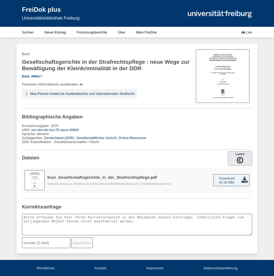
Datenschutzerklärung (220, 268)
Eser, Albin (31, 76)
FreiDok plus (41, 9)
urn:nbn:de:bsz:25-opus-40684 (55, 130)
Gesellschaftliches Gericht (96, 138)
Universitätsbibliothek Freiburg (50, 18)
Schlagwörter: (33, 138)
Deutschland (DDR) (59, 138)
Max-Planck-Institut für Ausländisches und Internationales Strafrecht (82, 94)
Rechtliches (46, 268)
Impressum (154, 268)
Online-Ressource (132, 138)
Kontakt (100, 268)
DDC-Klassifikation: (37, 142)
